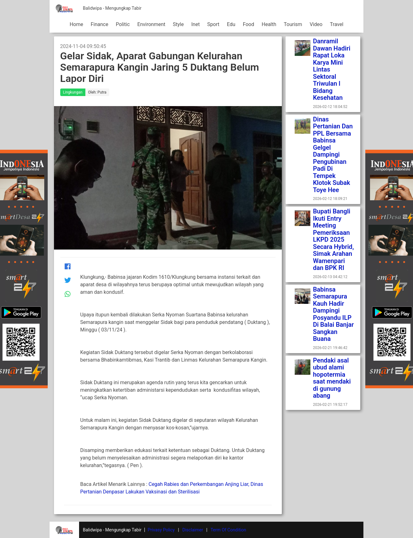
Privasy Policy (161, 529)
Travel (336, 24)
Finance (99, 24)
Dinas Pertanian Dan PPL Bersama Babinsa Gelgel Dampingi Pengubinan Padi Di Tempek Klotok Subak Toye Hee (333, 155)
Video (316, 24)
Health (269, 24)
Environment (151, 24)
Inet (195, 24)
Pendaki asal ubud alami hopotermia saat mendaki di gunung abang (332, 378)
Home (76, 24)
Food (248, 24)
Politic (123, 24)
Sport (213, 24)
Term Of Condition (228, 529)
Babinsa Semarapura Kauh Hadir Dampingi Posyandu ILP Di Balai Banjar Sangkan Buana (333, 314)
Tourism (293, 24)
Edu (231, 24)
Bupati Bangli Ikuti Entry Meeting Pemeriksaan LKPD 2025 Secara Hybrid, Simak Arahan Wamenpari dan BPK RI (333, 239)
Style (178, 24)
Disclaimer (192, 529)
